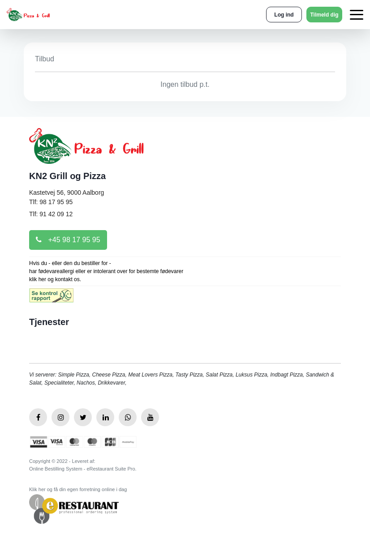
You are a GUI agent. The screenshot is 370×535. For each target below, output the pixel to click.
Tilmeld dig (324, 15)
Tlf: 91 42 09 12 (51, 214)
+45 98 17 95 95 (68, 240)
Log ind (283, 15)
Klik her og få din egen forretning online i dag (78, 489)
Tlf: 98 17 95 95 (51, 201)
